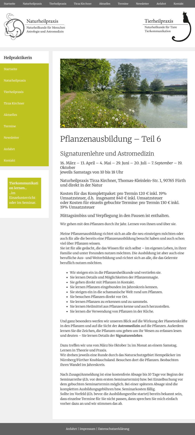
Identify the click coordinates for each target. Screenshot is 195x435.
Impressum (87, 429)
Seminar (28, 203)
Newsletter (142, 3)
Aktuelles (104, 3)
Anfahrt (161, 3)
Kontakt (178, 3)
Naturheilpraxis (32, 3)
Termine (123, 3)
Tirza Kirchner (83, 3)
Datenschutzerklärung (113, 429)
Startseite (9, 3)
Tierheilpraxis (57, 3)
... (26, 188)
